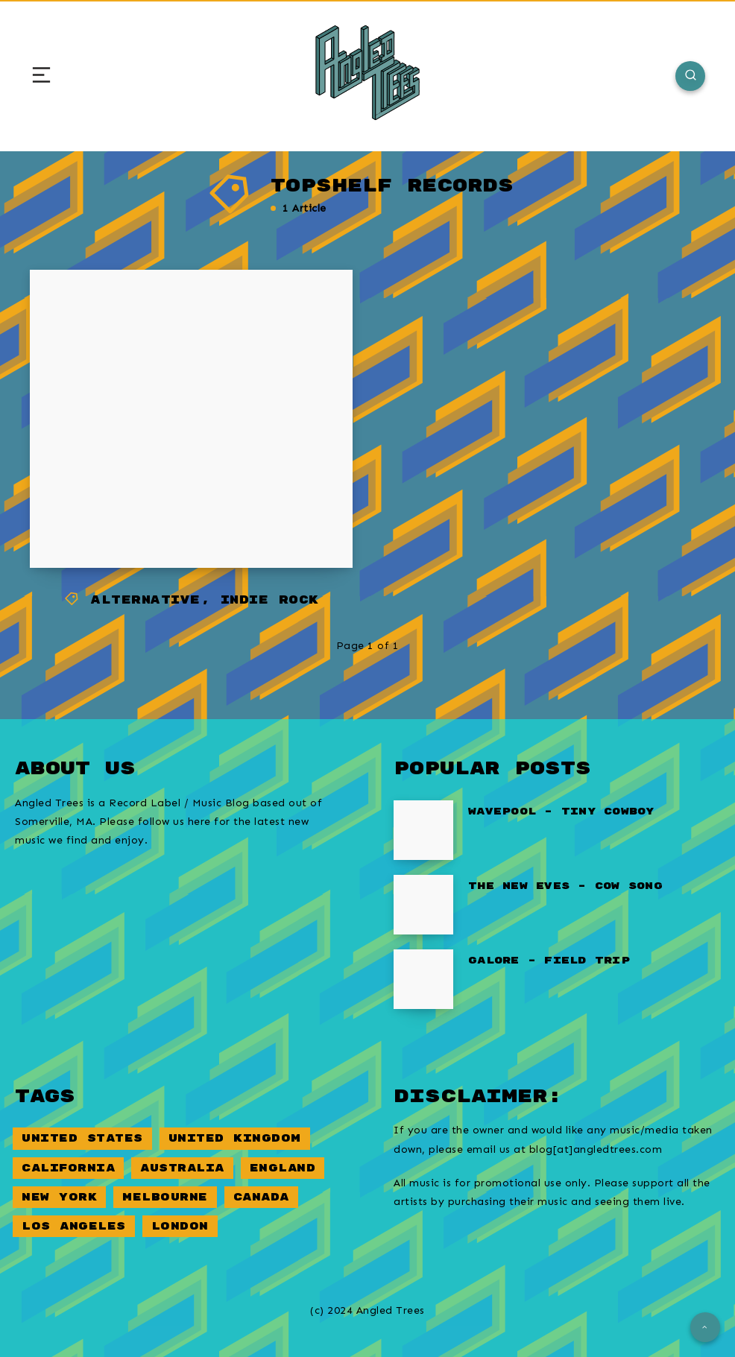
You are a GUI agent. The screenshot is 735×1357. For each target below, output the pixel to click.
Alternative (146, 600)
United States (82, 1138)
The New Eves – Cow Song (565, 886)
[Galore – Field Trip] (423, 979)
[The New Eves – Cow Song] (423, 904)
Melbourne (165, 1197)
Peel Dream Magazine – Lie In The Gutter (189, 503)
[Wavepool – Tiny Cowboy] (423, 830)
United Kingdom (234, 1138)
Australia (182, 1168)
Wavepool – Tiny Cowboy (561, 811)
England (283, 1168)
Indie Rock (270, 600)
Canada (261, 1197)
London (180, 1226)
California (68, 1168)
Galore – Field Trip (549, 961)
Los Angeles (74, 1226)
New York (59, 1197)
